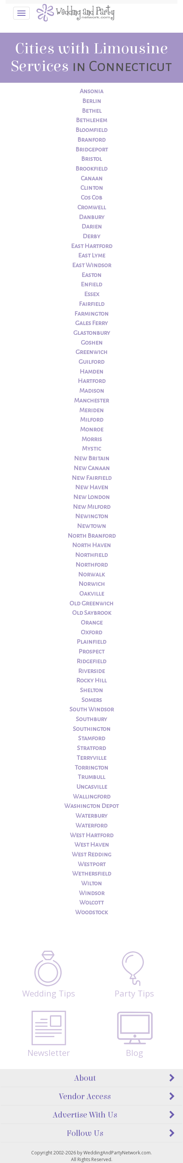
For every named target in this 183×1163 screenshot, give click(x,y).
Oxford (91, 632)
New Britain (91, 458)
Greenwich (91, 352)
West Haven (91, 844)
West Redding (91, 854)
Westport (92, 864)
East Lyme (91, 255)
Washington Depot (91, 806)
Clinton (91, 188)
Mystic (91, 448)
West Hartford (91, 835)
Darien (92, 226)
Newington (91, 516)
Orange (92, 622)
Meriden (91, 410)
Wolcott (91, 902)
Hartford (92, 381)
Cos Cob (91, 197)
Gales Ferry (91, 323)
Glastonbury (91, 333)
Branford (91, 139)
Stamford (91, 738)
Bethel (91, 110)
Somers (92, 700)
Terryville (91, 758)
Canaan (92, 178)
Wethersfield (91, 873)
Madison (91, 390)
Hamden (91, 371)
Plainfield (91, 641)
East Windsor (91, 265)
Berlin (91, 101)
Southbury (91, 719)
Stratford (91, 748)
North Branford (92, 535)
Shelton (91, 690)
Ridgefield (91, 661)
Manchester (91, 400)
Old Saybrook (91, 612)
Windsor (91, 893)
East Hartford (91, 246)
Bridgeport (92, 149)
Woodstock (91, 912)
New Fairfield (92, 478)
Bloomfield (91, 130)
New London (91, 497)
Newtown (91, 526)
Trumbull (91, 777)
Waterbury (91, 815)
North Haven (91, 545)
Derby (91, 236)
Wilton (91, 883)
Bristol (91, 159)
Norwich (92, 584)
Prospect (91, 651)
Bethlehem (91, 120)
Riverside (91, 671)
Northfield (91, 555)
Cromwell (91, 207)
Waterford (91, 825)
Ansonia (91, 91)
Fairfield (91, 304)
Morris (92, 439)
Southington (91, 729)
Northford (92, 564)
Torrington (91, 767)
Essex (91, 294)
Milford (91, 419)
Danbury (91, 217)
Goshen (92, 342)
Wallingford (91, 796)
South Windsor (92, 709)
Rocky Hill (91, 680)
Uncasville (91, 786)
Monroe (91, 429)
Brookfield (91, 168)
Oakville (91, 593)
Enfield (91, 284)
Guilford (91, 361)
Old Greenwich (91, 603)
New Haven (91, 487)
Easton (91, 275)
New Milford (91, 507)
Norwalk (91, 574)
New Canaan (92, 468)
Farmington (91, 313)
